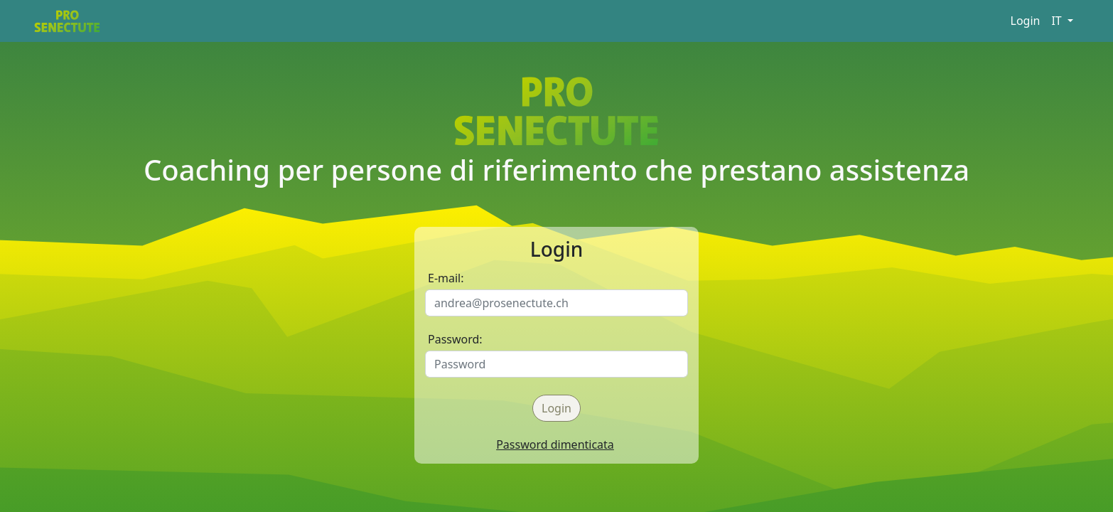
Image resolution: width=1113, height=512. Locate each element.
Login (1026, 20)
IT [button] (1057, 20)
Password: (455, 339)
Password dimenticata (555, 444)
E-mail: (446, 278)
